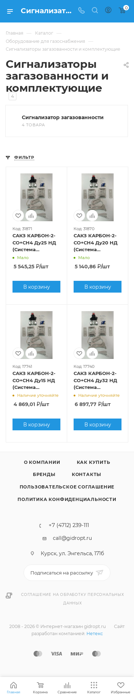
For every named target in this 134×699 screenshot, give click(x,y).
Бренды (44, 474)
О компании (42, 462)
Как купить (93, 462)
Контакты (86, 474)
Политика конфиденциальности (67, 499)
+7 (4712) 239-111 (69, 525)
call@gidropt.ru (72, 538)
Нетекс (94, 633)
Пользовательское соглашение (67, 487)
